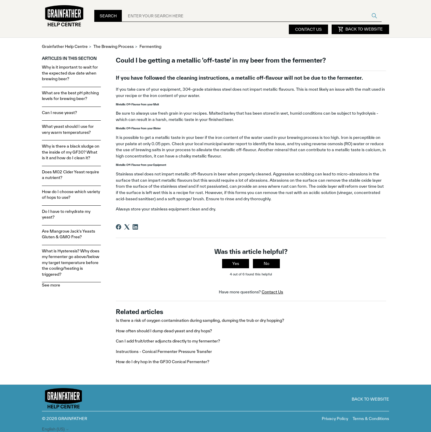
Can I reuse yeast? (59, 112)
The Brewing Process (113, 46)
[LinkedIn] (135, 227)
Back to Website (360, 29)
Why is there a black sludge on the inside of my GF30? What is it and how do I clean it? (70, 152)
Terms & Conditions (371, 418)
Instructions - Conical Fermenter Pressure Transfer (164, 351)
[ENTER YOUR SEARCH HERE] (252, 16)
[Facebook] (118, 227)
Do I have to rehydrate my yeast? (66, 214)
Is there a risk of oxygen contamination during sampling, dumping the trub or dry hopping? (200, 320)
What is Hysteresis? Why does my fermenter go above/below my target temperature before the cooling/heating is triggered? (70, 262)
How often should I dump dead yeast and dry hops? (164, 330)
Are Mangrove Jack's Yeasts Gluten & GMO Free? (68, 234)
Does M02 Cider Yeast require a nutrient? (70, 174)
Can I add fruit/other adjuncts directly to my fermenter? (168, 341)
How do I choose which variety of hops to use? (71, 194)
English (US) (55, 429)
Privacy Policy (335, 418)
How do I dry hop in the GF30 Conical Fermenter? (162, 361)
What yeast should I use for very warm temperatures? (68, 129)
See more (51, 285)
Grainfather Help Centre (65, 46)
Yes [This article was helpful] (235, 263)
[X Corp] (127, 227)
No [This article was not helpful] (266, 263)
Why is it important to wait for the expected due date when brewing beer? (70, 73)
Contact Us (308, 29)
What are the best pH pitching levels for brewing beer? (70, 95)
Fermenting (150, 46)
